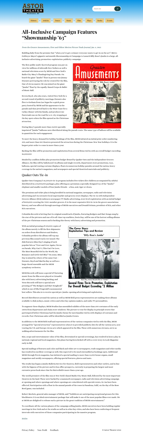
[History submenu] (39, 20)
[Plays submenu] (94, 20)
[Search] (117, 8)
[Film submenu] (84, 20)
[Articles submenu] (52, 20)
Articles (24, 418)
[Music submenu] (74, 20)
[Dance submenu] (63, 20)
